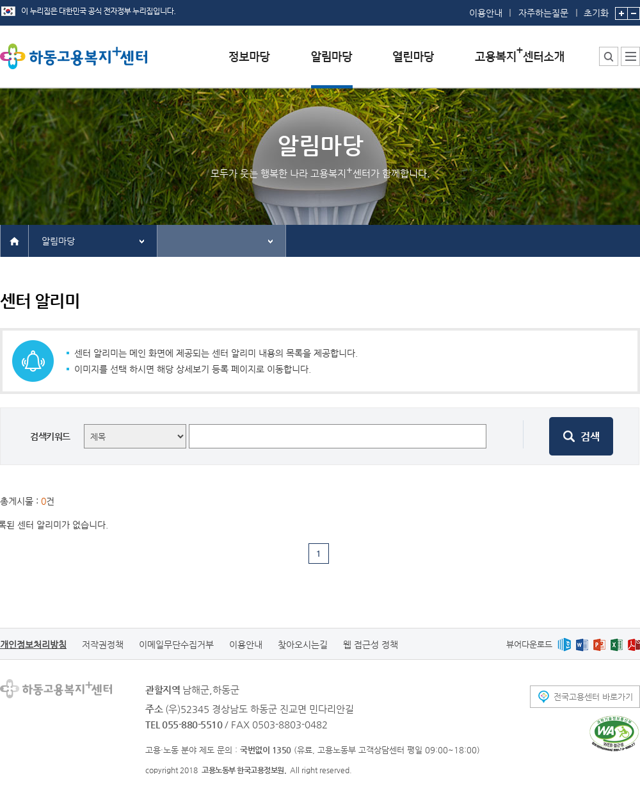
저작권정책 (103, 644)
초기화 (596, 9)
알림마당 (58, 241)
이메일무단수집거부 (176, 644)
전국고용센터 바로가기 (593, 696)
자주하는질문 (543, 13)
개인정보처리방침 (33, 644)
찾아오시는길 (303, 644)
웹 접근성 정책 (370, 644)
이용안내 (485, 13)
